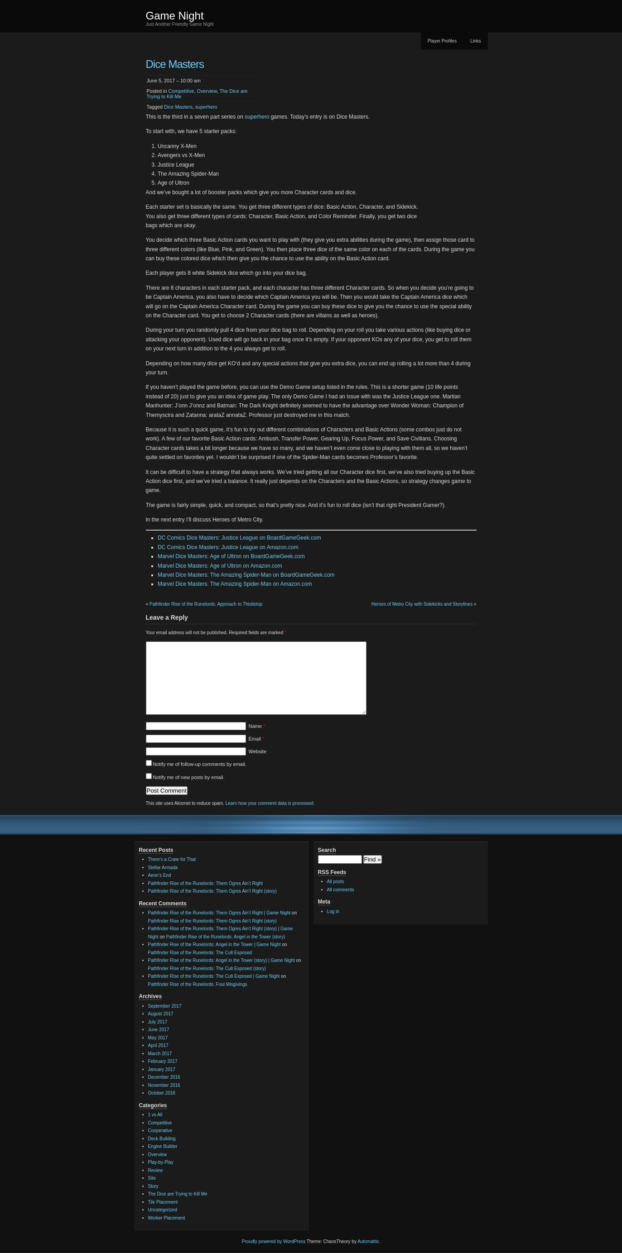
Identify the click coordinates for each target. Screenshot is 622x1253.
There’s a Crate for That (172, 859)
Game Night (175, 16)
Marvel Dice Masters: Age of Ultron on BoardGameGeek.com (231, 556)
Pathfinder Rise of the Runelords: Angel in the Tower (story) (225, 936)
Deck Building (162, 1138)
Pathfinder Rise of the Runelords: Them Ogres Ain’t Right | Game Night (219, 912)
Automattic (368, 1241)
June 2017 (158, 1029)
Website (258, 751)
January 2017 (162, 1069)
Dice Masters (178, 107)
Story (153, 1186)
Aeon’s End (159, 875)
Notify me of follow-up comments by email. (199, 764)
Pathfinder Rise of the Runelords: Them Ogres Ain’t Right (205, 883)
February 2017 (163, 1061)
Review (155, 1170)
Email (257, 738)
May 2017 (158, 1037)
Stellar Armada (163, 867)
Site (152, 1178)
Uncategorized (162, 1209)
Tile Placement (163, 1202)
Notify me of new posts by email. (188, 777)
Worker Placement (166, 1217)
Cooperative (160, 1130)
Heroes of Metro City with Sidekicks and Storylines (422, 604)
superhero (206, 107)
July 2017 (158, 1021)
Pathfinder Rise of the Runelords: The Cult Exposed (200, 952)
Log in (333, 911)
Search (327, 850)
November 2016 (164, 1085)
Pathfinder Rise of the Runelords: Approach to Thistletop (205, 604)
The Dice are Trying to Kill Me (177, 1193)
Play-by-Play (161, 1162)
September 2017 (165, 1006)
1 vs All (155, 1114)
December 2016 (164, 1077)
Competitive (181, 91)
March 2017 (160, 1053)
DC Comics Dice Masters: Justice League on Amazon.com (228, 547)
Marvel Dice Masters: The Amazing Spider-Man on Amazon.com (235, 584)
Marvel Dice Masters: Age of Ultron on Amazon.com (220, 566)
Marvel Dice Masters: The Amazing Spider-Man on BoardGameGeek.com (246, 575)
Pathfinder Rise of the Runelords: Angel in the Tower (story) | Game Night (221, 960)
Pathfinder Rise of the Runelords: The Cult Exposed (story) (207, 968)
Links (475, 40)
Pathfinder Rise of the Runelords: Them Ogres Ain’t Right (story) (212, 891)
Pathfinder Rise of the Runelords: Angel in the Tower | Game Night (214, 944)
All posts (335, 881)
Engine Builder (163, 1146)
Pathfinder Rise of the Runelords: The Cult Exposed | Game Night (214, 976)
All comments (340, 889)
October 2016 (162, 1092)
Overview (207, 91)
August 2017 (161, 1013)
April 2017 (158, 1045)
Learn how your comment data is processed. (270, 803)
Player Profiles (442, 40)
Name (257, 726)
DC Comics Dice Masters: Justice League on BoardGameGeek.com (239, 538)
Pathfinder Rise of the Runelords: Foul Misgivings (197, 984)
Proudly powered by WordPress (273, 1241)
